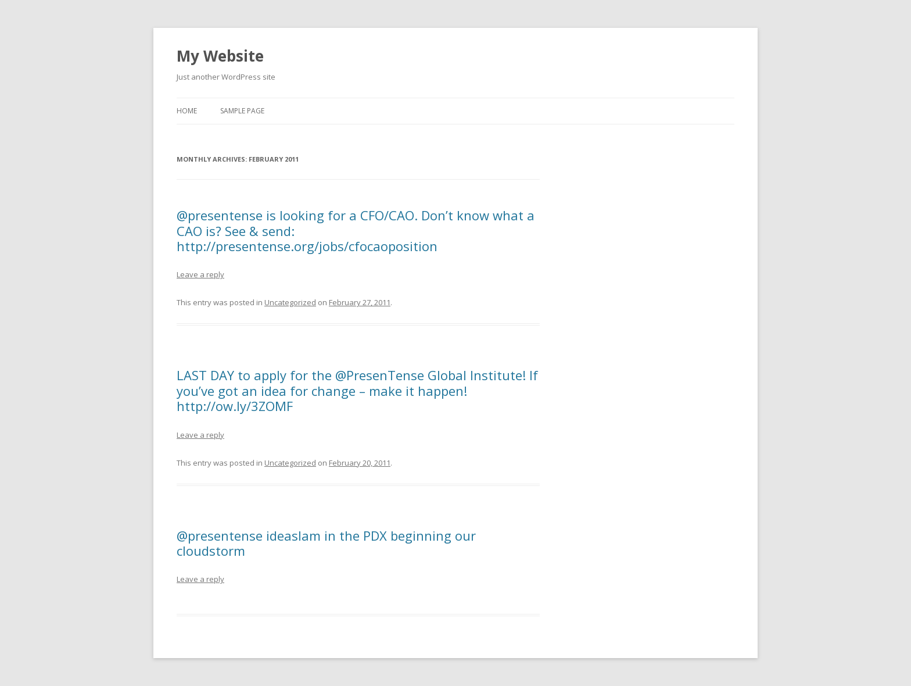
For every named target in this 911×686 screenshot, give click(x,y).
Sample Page (242, 111)
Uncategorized (290, 302)
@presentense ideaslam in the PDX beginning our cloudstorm (326, 543)
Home (187, 111)
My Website (220, 55)
